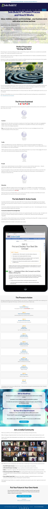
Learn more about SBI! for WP (24, 406)
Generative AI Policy (26, 506)
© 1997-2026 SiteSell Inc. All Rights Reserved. (11, 506)
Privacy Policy (20, 506)
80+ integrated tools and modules (7, 95)
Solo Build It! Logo (10, 5)
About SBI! (31, 506)
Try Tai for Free (24, 421)
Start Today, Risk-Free (24, 496)
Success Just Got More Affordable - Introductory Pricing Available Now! (24, 1)
